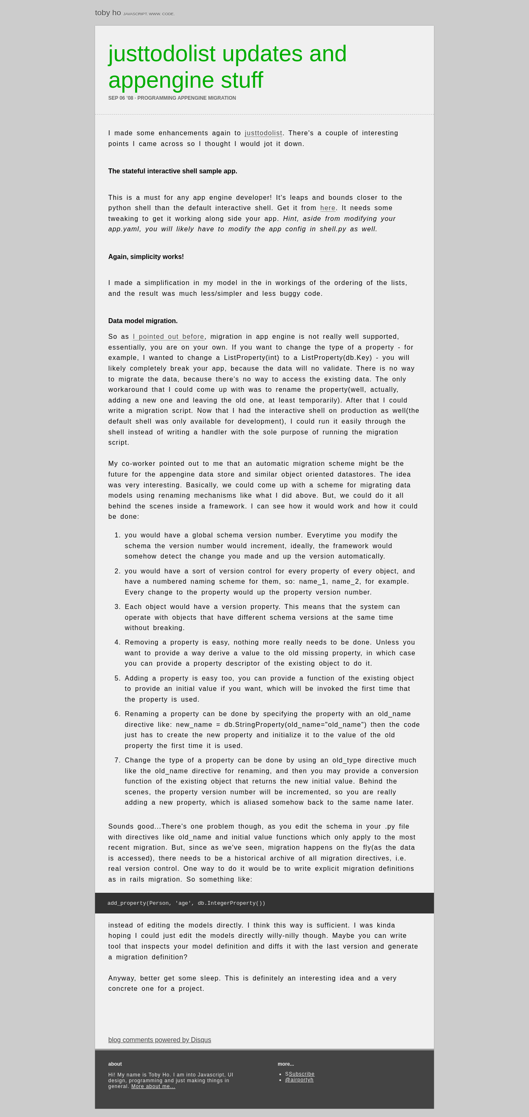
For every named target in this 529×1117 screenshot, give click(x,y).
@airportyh (299, 1081)
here (328, 207)
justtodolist (263, 133)
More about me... (153, 1088)
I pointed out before (168, 336)
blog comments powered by (159, 1041)
